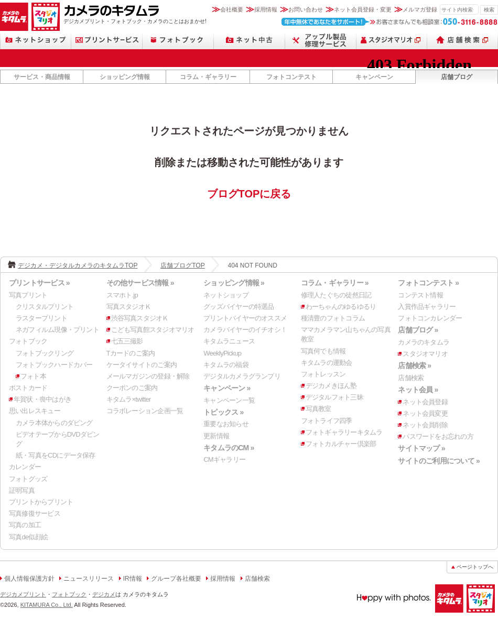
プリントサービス (107, 40)
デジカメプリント (23, 594)
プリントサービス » (39, 283)
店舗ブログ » (418, 330)
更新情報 (216, 436)
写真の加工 (25, 525)
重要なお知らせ (225, 424)
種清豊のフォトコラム (333, 318)
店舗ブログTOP (182, 265)
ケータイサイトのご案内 (141, 365)
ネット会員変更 (425, 413)
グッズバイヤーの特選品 (238, 306)
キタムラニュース (229, 341)
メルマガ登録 (420, 9)
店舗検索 (462, 40)
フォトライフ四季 (326, 421)
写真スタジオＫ (128, 306)
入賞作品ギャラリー (427, 306)
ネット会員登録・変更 (363, 9)
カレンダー (25, 467)
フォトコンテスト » (428, 283)
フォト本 (33, 376)
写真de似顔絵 (28, 537)
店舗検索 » (414, 365)
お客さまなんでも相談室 (390, 22)
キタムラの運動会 (326, 363)
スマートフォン (320, 40)
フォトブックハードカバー (54, 365)
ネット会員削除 (425, 425)
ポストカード (28, 388)
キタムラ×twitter (128, 399)
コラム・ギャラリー (208, 77)
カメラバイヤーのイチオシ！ (245, 330)
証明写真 (22, 490)
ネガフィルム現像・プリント (57, 330)
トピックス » (223, 412)
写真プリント (28, 295)
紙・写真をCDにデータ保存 (55, 455)
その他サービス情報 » (140, 283)
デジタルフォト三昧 (334, 397)
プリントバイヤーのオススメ (245, 318)
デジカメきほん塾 (331, 386)
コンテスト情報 (420, 295)
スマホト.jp (122, 295)
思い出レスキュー (34, 411)
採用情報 (265, 9)
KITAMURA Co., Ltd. (46, 605)
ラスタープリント (41, 318)
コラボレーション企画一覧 (144, 411)
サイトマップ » (421, 448)
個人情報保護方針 (29, 578)
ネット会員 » (418, 389)
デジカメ (103, 594)
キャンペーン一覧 (229, 400)
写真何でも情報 (323, 351)
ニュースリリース (88, 578)
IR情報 (132, 578)
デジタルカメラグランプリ (241, 376)
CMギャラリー (224, 459)
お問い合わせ (305, 9)
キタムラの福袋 (225, 365)
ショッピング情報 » (233, 283)
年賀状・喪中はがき (42, 399)
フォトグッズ (28, 479)
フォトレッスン (323, 374)
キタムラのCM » (228, 447)
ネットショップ (35, 40)
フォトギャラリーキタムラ (344, 432)
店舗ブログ (456, 77)
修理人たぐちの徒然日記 (336, 295)
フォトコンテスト (291, 77)
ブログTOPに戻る (249, 193)
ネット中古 (249, 40)
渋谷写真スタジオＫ (140, 318)
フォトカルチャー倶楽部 (341, 444)
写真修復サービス (34, 513)
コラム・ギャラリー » (335, 283)
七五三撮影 (127, 341)
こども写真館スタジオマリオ (152, 330)
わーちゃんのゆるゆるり (341, 306)
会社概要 (231, 9)
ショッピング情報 (125, 77)
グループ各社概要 (176, 578)
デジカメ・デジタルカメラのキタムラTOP (77, 265)
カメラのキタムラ (14, 17)
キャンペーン (374, 77)
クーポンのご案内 (132, 388)
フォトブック (178, 40)
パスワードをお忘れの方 (438, 436)
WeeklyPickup (222, 353)
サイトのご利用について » (439, 461)
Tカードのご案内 (130, 353)
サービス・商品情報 (42, 77)
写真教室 (318, 409)
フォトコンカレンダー (430, 318)
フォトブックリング (44, 353)
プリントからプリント (41, 502)
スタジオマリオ (45, 17)
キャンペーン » (226, 388)
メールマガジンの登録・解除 (148, 376)
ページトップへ (475, 567)
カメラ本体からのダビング (54, 423)
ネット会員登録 (425, 402)
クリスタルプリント (44, 306)
